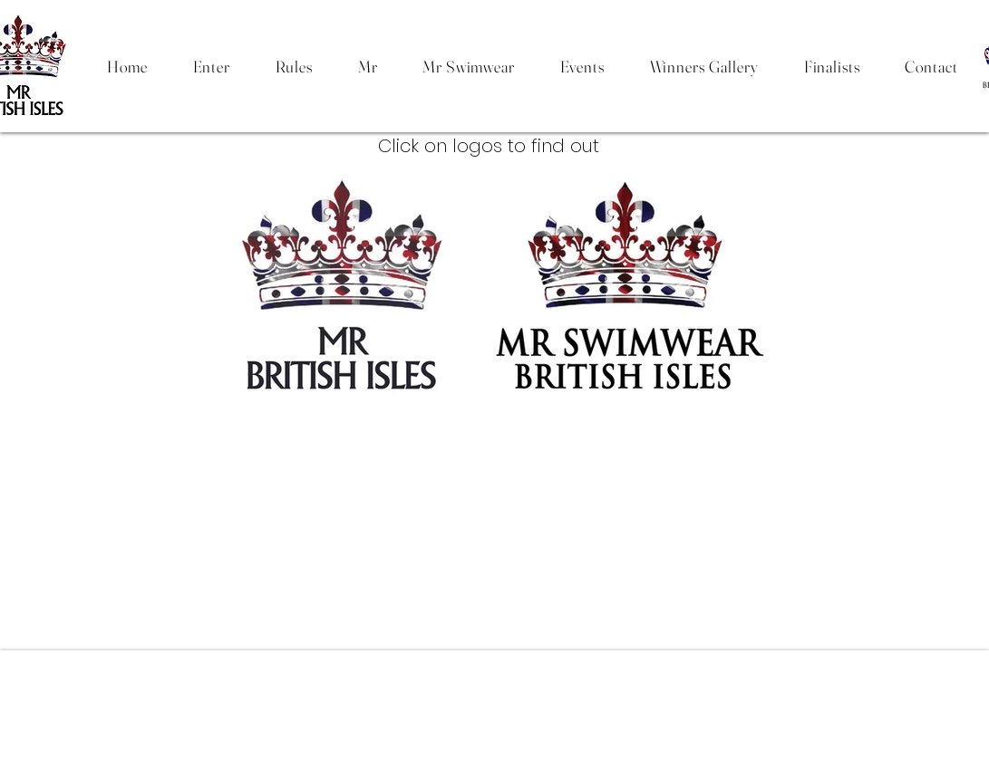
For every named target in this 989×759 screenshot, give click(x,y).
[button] (294, 66)
